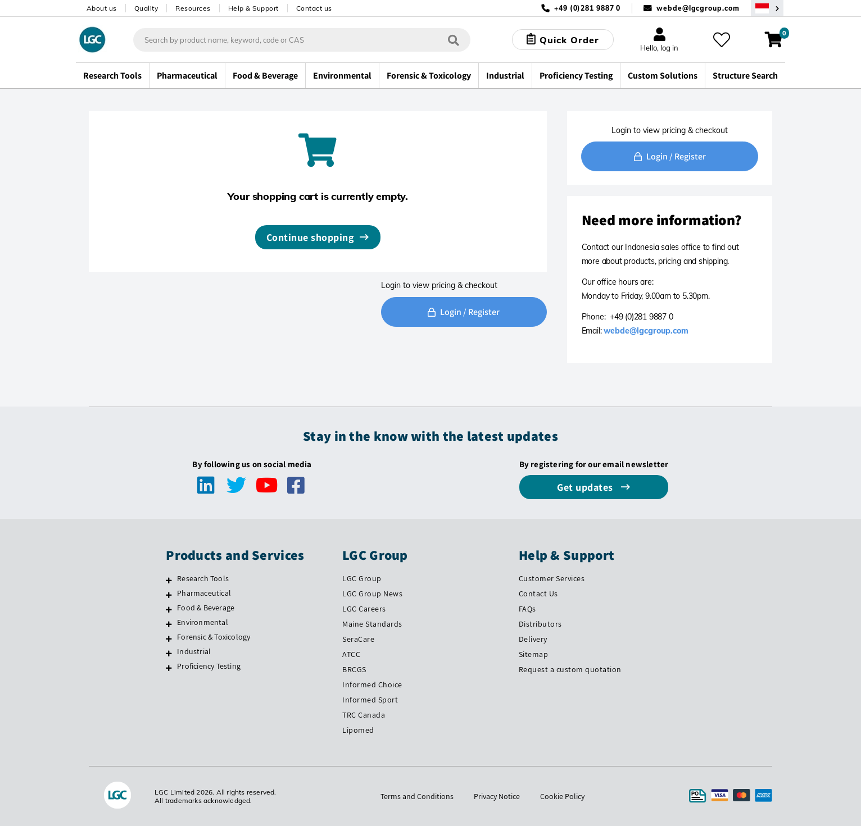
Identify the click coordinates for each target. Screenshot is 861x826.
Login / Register (464, 312)
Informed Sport (370, 700)
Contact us (314, 8)
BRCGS (354, 669)
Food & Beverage (205, 608)
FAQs (527, 609)
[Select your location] (767, 8)
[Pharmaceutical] (169, 595)
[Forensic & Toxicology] (169, 638)
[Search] (453, 40)
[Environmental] (169, 624)
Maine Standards (372, 624)
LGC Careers (364, 609)
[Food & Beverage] (169, 609)
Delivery (533, 639)
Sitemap (534, 654)
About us (102, 8)
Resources (193, 8)
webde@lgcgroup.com (697, 8)
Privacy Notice (497, 796)
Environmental (202, 622)
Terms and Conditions (417, 796)
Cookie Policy (562, 796)
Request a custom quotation (570, 669)
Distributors (540, 624)
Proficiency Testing (209, 666)
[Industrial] (169, 653)
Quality (146, 8)
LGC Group (362, 578)
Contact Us (538, 593)
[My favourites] (721, 40)
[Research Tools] (169, 580)
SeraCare (358, 639)
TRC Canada (363, 715)
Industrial (194, 651)
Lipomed (358, 730)
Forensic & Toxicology (213, 637)
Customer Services (552, 578)
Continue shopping (310, 237)
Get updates (586, 487)
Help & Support (253, 8)
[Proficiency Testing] (169, 668)
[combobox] (301, 40)
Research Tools (203, 578)
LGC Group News (372, 593)
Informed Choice (372, 684)
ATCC (351, 654)
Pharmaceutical (204, 593)
